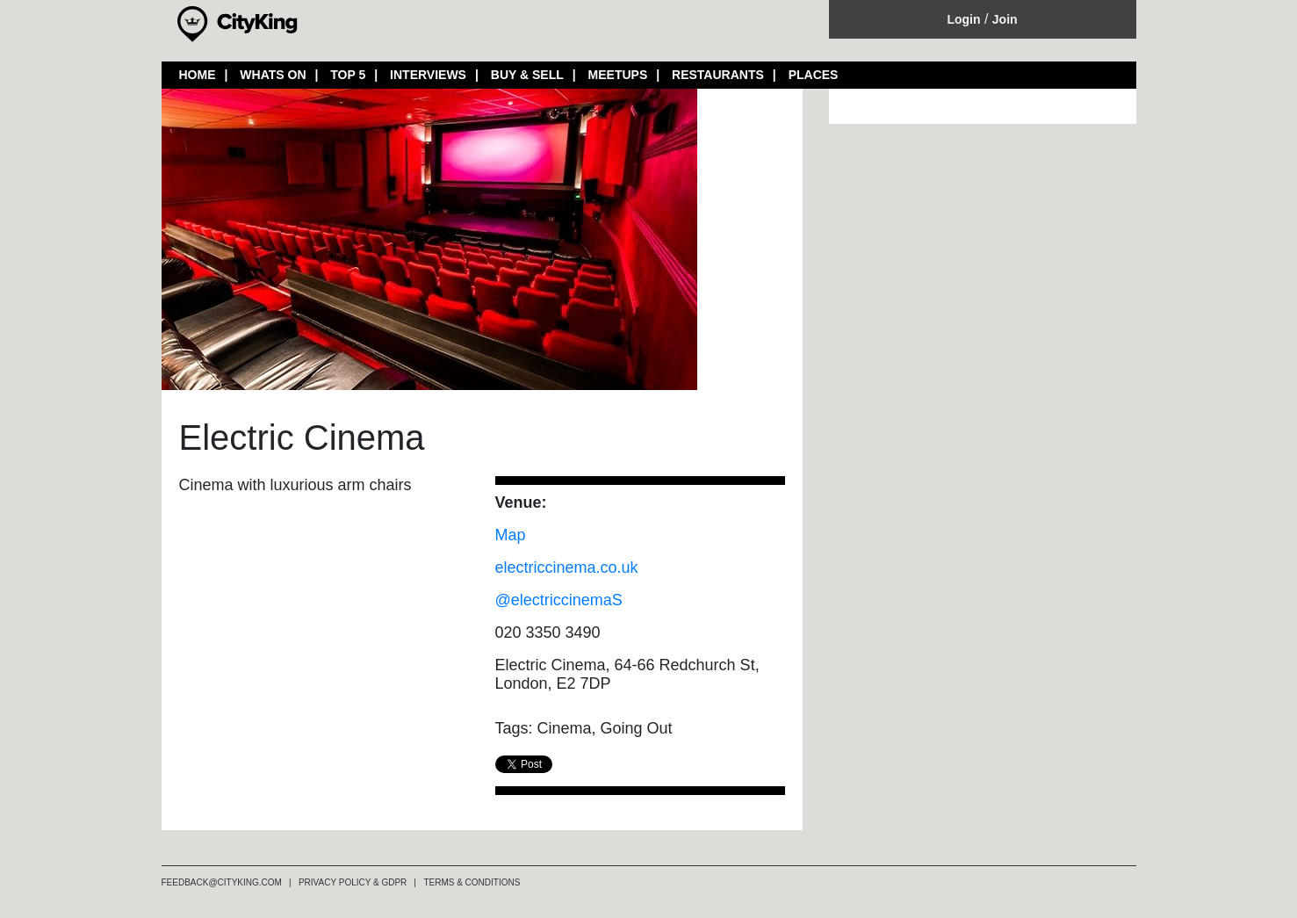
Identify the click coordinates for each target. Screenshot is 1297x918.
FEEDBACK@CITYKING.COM (222, 882)
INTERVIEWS (428, 75)
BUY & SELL (527, 75)
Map (510, 535)
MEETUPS (618, 75)
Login (963, 19)
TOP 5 (347, 75)
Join (1005, 19)
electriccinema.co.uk (566, 567)
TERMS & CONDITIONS (471, 882)
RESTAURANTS (718, 75)
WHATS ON (273, 75)
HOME (197, 75)
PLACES (814, 75)
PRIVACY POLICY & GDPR (353, 882)
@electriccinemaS (559, 600)
